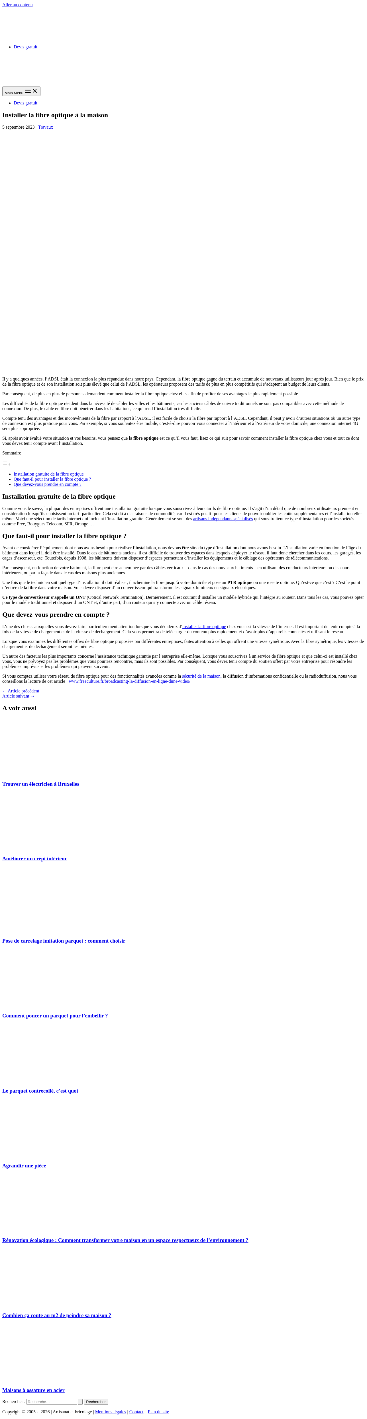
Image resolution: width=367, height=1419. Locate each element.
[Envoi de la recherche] (80, 1402)
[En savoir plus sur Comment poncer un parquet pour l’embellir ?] (45, 1004)
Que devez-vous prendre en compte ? (47, 484)
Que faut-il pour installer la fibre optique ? (52, 479)
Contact (136, 1411)
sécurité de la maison (201, 676)
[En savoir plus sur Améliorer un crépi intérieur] (45, 847)
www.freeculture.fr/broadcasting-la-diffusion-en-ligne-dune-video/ (129, 681)
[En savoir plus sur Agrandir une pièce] (45, 1154)
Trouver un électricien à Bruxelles (40, 784)
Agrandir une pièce (24, 1166)
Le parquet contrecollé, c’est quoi (40, 1091)
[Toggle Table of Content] (6, 464)
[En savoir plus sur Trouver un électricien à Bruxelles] (45, 772)
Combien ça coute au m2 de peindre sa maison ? (56, 1315)
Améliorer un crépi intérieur (34, 858)
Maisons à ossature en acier (33, 1390)
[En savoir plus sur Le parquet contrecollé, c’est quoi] (45, 1079)
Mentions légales (110, 1411)
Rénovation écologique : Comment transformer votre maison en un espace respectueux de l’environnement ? (125, 1240)
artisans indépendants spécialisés (223, 518)
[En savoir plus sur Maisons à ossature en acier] (45, 1379)
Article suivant (18, 696)
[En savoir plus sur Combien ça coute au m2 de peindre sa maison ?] (45, 1304)
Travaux (45, 127)
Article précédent (20, 690)
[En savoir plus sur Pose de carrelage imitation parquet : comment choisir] (45, 929)
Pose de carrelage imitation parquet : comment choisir (63, 941)
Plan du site (158, 1411)
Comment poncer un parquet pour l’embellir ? (55, 1016)
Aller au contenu (17, 4)
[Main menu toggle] (21, 91)
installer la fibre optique (204, 626)
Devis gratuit (25, 46)
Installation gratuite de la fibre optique (49, 474)
